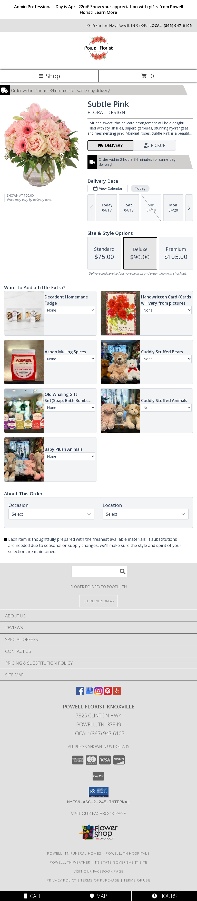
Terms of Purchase (100, 880)
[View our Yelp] (117, 693)
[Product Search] (99, 571)
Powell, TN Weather (70, 862)
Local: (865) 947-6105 (98, 733)
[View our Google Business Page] (89, 693)
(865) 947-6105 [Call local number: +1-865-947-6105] (178, 25)
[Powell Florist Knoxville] (99, 62)
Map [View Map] (98, 896)
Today (140, 188)
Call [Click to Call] (32, 896)
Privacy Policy (61, 880)
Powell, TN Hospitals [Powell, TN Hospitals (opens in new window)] (128, 853)
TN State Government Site (121, 862)
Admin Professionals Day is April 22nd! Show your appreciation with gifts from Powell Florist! (98, 9)
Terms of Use (137, 880)
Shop (49, 76)
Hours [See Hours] (164, 896)
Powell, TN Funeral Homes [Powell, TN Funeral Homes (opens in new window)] (74, 853)
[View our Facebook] (80, 693)
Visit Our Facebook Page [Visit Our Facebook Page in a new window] (98, 813)
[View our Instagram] (98, 693)
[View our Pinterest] (108, 693)
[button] (99, 792)
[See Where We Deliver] (98, 600)
